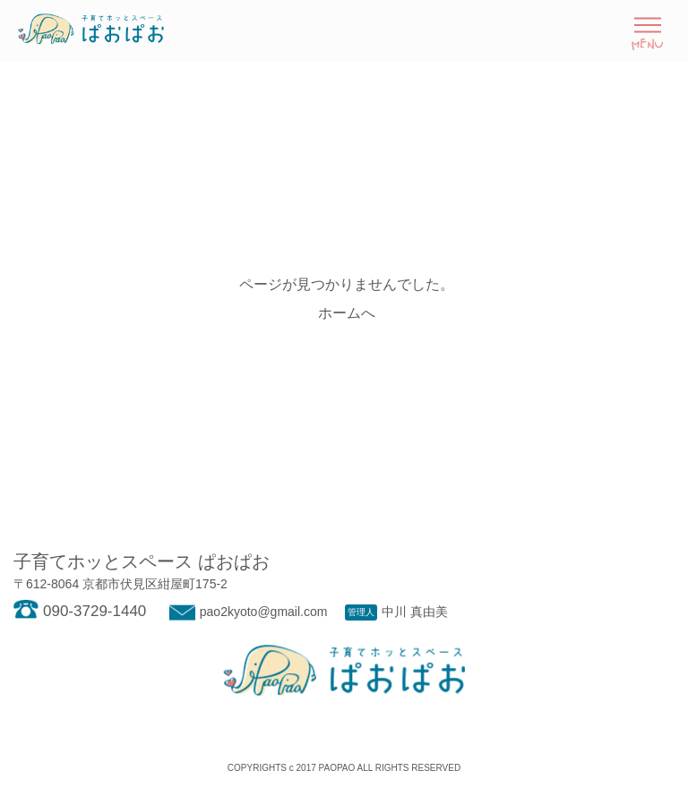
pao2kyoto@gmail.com (246, 611)
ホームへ (346, 313)
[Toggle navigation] (647, 31)
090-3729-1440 (79, 611)
